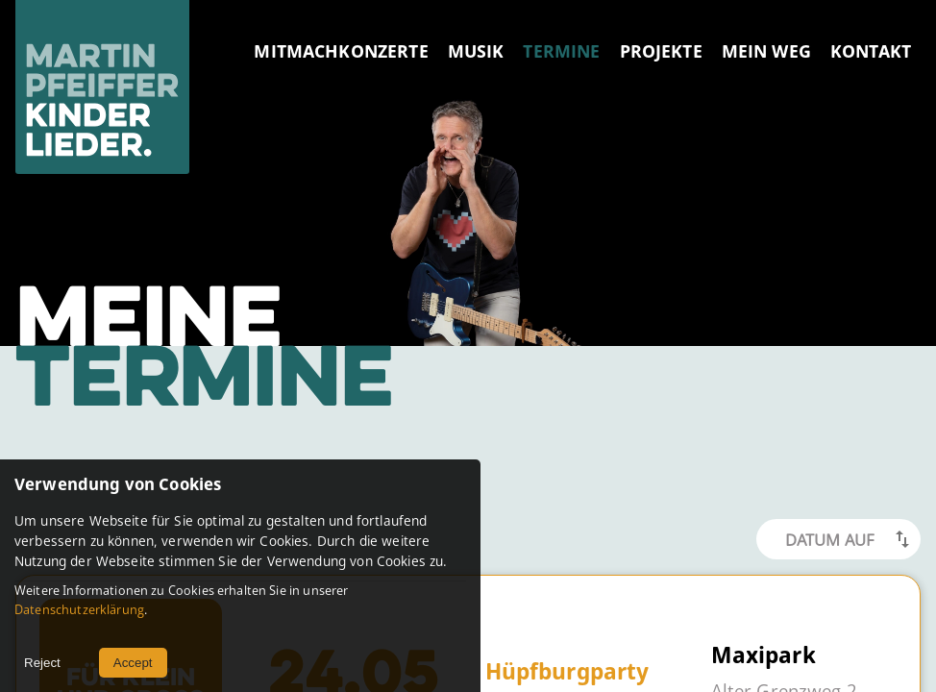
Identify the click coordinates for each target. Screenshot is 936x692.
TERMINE (561, 50)
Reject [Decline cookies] (42, 662)
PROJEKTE (661, 50)
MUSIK (476, 50)
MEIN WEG (766, 50)
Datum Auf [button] (829, 540)
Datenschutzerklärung (79, 609)
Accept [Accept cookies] (133, 662)
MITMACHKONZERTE (341, 50)
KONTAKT (870, 50)
